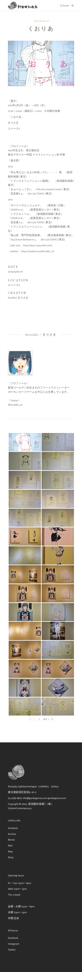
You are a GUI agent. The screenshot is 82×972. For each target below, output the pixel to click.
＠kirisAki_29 (15, 404)
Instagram (13, 943)
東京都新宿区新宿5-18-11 (22, 792)
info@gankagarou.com (35, 798)
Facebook (13, 938)
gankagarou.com (57, 798)
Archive (12, 834)
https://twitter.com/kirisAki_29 (37, 251)
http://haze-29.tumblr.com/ (37, 245)
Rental (11, 839)
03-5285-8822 (15, 798)
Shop (10, 857)
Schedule (13, 828)
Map (10, 851)
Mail (10, 845)
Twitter (12, 949)
